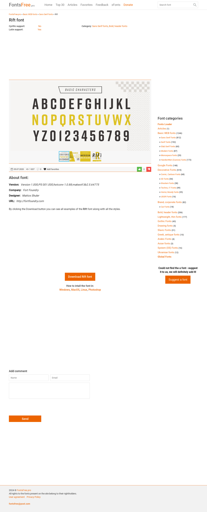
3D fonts (167, 179)
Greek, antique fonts (171, 234)
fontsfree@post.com (19, 503)
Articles (72, 4)
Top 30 (60, 4)
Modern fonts (169, 151)
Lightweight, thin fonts (172, 216)
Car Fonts (167, 207)
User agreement (17, 497)
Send (25, 419)
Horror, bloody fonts (172, 192)
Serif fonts (168, 142)
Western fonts (169, 183)
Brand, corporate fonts (172, 202)
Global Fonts (164, 256)
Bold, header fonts (118, 26)
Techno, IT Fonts (170, 188)
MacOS (75, 289)
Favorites (87, 4)
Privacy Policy (34, 497)
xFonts (116, 4)
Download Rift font (80, 276)
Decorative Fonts (169, 169)
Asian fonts (165, 243)
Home (48, 4)
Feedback (102, 4)
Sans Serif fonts (100, 26)
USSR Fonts (168, 196)
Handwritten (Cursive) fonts (176, 160)
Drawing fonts (167, 225)
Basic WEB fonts (170, 133)
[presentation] (33, 407)
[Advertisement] (80, 53)
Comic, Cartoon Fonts (173, 174)
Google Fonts (168, 165)
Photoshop (94, 289)
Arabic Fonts (166, 239)
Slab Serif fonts (170, 146)
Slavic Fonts (166, 230)
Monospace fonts (171, 155)
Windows (64, 289)
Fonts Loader (165, 124)
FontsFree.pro (24, 490)
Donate (128, 4)
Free (22, 5)
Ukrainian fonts (168, 252)
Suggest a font (178, 279)
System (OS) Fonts (170, 247)
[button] (146, 116)
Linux (84, 289)
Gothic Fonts (167, 221)
